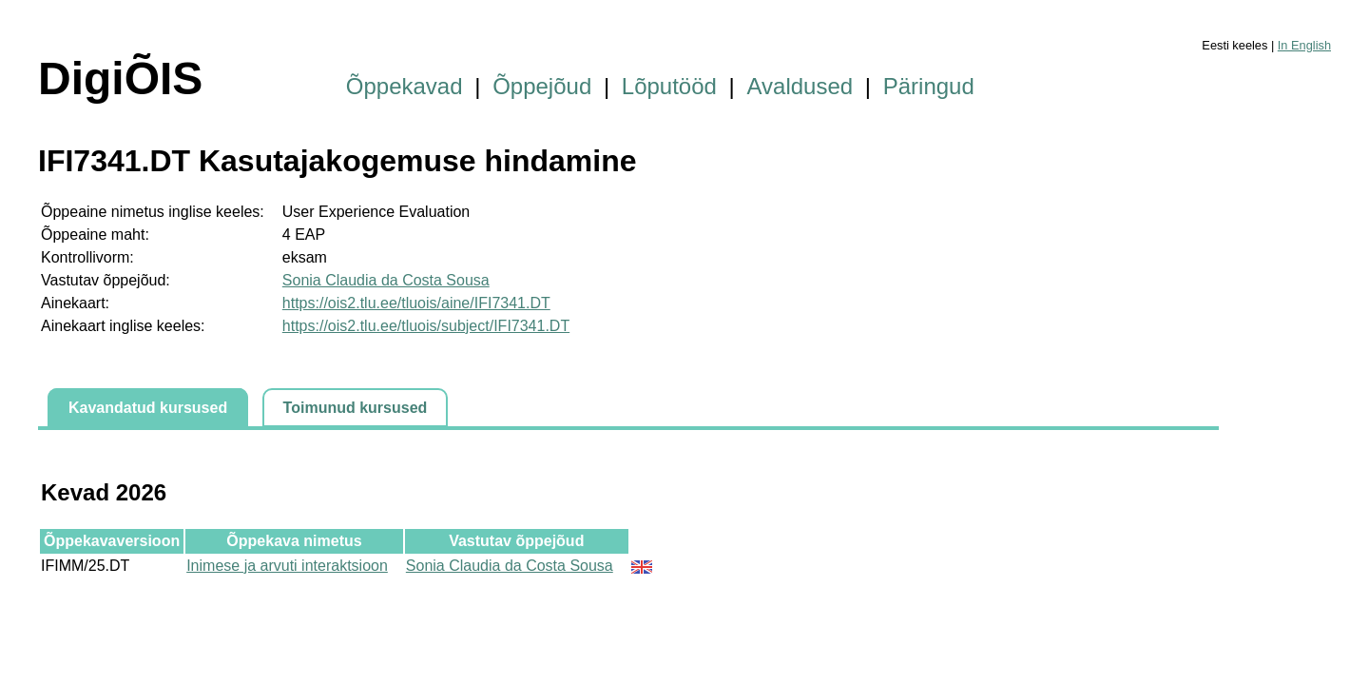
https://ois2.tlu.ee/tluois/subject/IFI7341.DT (425, 326)
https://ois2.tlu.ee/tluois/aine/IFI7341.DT (416, 303)
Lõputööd (669, 86)
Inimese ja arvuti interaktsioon (287, 566)
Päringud (928, 86)
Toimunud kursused (355, 408)
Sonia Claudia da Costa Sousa (386, 280)
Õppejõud (541, 86)
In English (1304, 45)
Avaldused (800, 86)
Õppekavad (404, 86)
